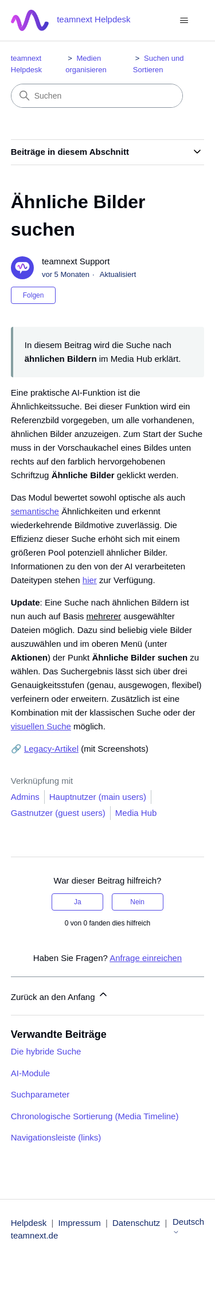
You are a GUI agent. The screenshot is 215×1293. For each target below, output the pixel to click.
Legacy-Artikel (51, 748)
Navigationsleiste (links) (56, 1137)
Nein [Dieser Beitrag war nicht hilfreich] (137, 902)
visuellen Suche (41, 726)
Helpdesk (29, 1223)
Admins (25, 797)
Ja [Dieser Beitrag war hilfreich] (77, 902)
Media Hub (136, 813)
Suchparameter (40, 1094)
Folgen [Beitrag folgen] (33, 295)
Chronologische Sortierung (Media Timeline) (95, 1116)
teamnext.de (34, 1235)
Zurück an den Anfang (60, 995)
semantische (35, 511)
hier (90, 580)
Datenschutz (136, 1223)
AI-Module (30, 1073)
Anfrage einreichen (146, 958)
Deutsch (188, 1226)
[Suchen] (96, 95)
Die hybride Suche (46, 1051)
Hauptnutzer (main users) (97, 797)
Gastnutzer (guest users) (58, 813)
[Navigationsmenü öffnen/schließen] (183, 20)
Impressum (79, 1223)
